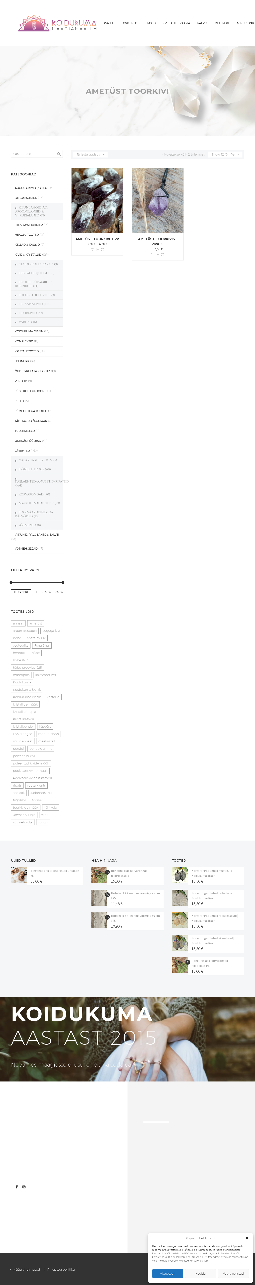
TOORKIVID (28, 313)
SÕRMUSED (27, 525)
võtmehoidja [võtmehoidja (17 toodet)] (22, 822)
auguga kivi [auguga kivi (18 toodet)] (51, 631)
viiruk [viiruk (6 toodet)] (45, 815)
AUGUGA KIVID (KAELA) (31, 188)
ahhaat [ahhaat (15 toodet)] (18, 623)
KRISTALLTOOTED (27, 351)
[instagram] (24, 1186)
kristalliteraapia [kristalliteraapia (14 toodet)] (24, 712)
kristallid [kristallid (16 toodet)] (53, 697)
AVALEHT (109, 23)
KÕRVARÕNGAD (31, 494)
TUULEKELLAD (25, 431)
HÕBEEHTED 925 (31, 469)
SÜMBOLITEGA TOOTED (31, 411)
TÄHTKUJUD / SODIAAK (31, 421)
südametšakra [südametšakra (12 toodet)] (41, 793)
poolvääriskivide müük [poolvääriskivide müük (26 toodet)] (30, 771)
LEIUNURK (22, 361)
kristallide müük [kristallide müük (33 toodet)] (25, 704)
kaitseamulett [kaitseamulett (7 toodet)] (45, 675)
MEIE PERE (222, 23)
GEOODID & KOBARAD (36, 264)
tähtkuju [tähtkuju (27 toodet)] (50, 807)
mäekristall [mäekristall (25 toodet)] (46, 741)
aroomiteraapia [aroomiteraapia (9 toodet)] (25, 631)
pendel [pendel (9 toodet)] (18, 749)
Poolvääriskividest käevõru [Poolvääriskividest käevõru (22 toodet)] (33, 778)
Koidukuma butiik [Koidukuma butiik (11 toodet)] (27, 690)
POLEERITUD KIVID (33, 295)
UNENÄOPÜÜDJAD (28, 440)
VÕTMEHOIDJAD (26, 548)
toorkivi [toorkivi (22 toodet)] (37, 800)
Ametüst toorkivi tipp (97, 239)
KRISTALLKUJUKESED (34, 273)
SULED (19, 401)
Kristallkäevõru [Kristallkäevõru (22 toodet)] (24, 719)
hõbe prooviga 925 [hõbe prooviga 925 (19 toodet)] (27, 667)
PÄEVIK (202, 23)
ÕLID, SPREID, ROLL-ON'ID (32, 371)
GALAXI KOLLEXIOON (35, 460)
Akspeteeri (167, 1273)
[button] (247, 1238)
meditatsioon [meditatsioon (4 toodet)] (48, 734)
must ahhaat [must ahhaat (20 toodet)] (22, 741)
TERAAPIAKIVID (31, 304)
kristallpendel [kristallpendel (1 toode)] (23, 726)
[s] (37, 154)
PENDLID (21, 381)
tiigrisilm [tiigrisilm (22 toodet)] (19, 800)
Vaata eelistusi (233, 1273)
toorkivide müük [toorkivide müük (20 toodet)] (25, 807)
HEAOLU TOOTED (27, 234)
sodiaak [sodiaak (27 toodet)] (19, 793)
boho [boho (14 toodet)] (17, 638)
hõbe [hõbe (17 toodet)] (36, 653)
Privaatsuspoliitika (61, 1269)
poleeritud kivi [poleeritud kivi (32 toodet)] (24, 756)
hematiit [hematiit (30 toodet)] (19, 653)
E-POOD (150, 23)
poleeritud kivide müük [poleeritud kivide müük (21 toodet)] (31, 763)
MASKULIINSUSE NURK (36, 503)
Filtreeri (21, 592)
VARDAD (25, 322)
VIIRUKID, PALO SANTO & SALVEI (37, 534)
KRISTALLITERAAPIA (176, 23)
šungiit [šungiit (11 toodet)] (43, 822)
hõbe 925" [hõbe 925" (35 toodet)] (20, 660)
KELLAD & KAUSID (27, 244)
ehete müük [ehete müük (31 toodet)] (36, 638)
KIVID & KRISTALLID (28, 254)
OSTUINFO (130, 23)
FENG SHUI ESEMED (29, 224)
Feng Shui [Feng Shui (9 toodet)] (42, 645)
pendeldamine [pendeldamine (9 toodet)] (40, 749)
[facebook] (16, 1186)
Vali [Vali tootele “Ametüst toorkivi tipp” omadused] (92, 249)
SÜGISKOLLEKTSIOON (29, 391)
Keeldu (200, 1273)
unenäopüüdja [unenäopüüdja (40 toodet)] (24, 815)
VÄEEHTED (22, 450)
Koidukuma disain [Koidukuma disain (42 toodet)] (27, 697)
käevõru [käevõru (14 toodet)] (45, 726)
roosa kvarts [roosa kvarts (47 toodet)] (36, 785)
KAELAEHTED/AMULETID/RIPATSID (42, 481)
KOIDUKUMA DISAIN (29, 331)
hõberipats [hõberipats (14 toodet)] (21, 675)
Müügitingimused (26, 1269)
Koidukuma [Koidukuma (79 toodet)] (22, 682)
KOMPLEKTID (24, 341)
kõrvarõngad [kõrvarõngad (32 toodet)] (22, 734)
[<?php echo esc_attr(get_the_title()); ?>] (97, 249)
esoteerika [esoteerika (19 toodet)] (20, 645)
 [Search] (59, 154)
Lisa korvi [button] (152, 254)
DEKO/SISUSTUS (26, 198)
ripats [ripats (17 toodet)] (17, 785)
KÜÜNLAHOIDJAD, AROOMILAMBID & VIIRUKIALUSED (31, 211)
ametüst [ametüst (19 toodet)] (35, 623)
